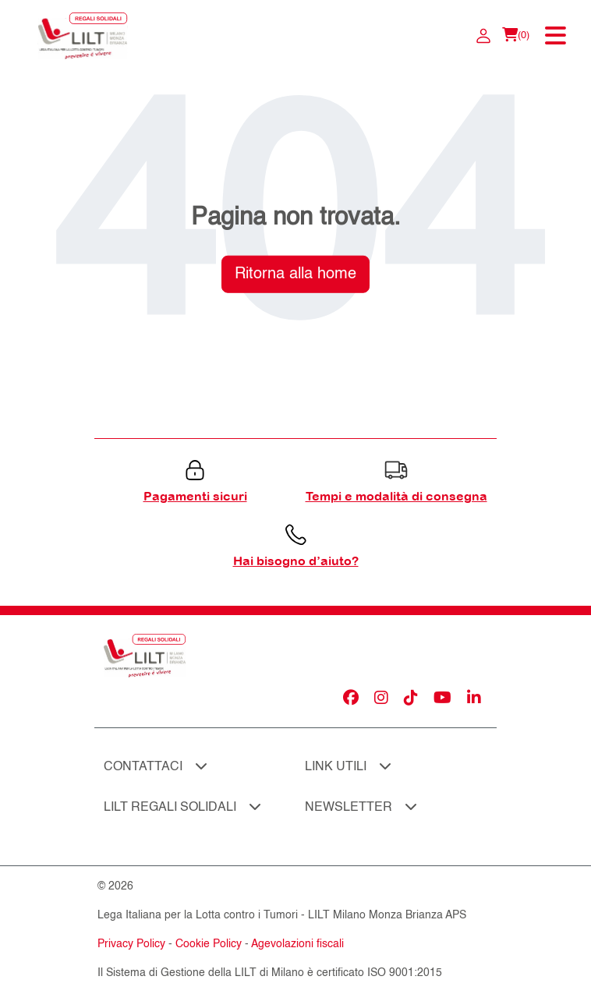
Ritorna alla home (295, 273)
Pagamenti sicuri (195, 496)
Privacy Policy (131, 944)
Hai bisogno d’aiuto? (296, 561)
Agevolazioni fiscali (297, 944)
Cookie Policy (208, 944)
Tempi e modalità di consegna (396, 496)
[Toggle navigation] (557, 35)
